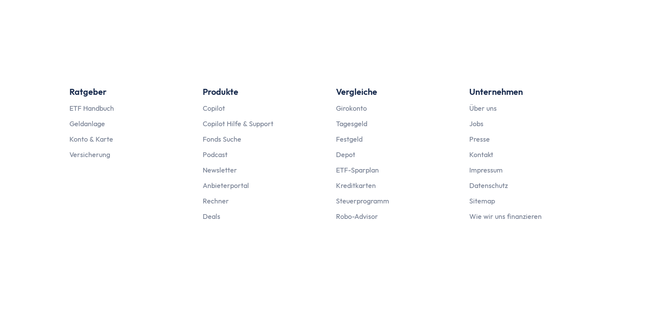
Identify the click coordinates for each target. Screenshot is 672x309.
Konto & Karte (91, 139)
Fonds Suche (222, 139)
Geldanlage (87, 123)
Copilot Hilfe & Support (238, 123)
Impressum (486, 170)
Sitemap (482, 201)
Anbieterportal (226, 185)
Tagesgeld (351, 123)
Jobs (476, 123)
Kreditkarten (356, 185)
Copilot (214, 108)
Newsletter (220, 170)
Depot (345, 154)
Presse (479, 139)
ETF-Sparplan (357, 170)
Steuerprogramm (362, 201)
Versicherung (89, 154)
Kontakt (481, 154)
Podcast (215, 154)
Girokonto (351, 108)
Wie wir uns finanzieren (505, 216)
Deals (211, 216)
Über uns (483, 108)
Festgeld (349, 139)
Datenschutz (488, 185)
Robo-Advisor (357, 216)
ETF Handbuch (91, 108)
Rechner (216, 201)
